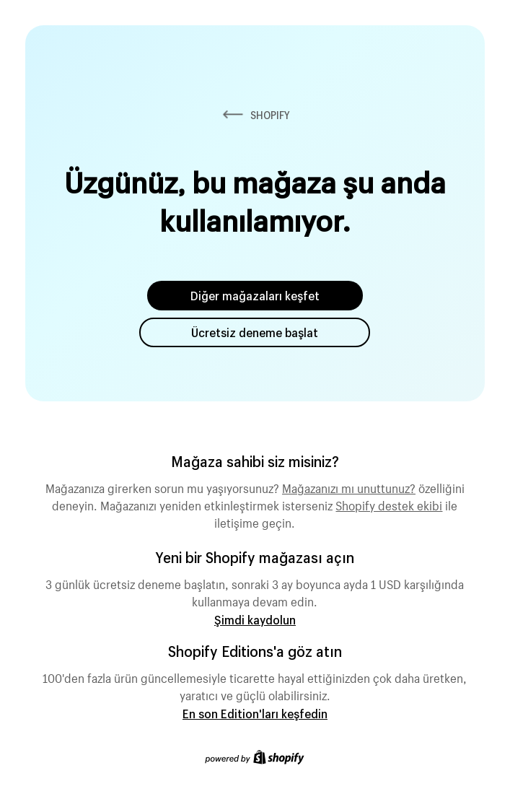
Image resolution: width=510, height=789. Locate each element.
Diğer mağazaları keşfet (255, 295)
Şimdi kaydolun (255, 619)
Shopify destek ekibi (388, 503)
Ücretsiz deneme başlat (254, 332)
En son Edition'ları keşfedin (255, 713)
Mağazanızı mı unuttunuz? (349, 486)
